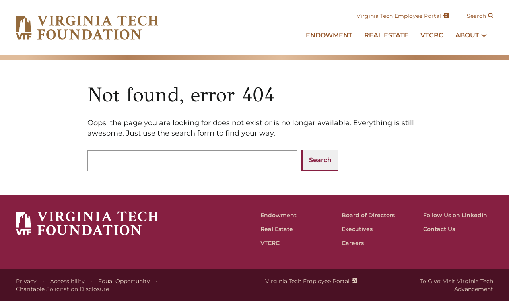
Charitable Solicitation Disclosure (62, 289)
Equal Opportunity (124, 281)
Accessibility (67, 281)
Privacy (26, 281)
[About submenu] (484, 35)
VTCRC (270, 243)
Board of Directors (368, 215)
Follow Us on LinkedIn (455, 215)
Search (476, 15)
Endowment (278, 215)
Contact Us (439, 229)
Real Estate (276, 229)
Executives (357, 229)
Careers (353, 243)
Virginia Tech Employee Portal (399, 15)
